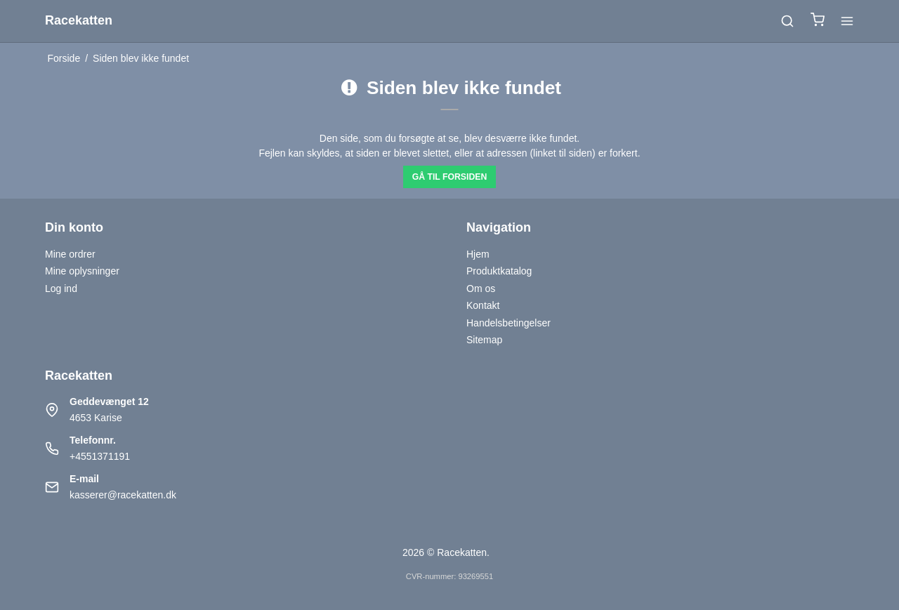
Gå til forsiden (449, 177)
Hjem (478, 254)
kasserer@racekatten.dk (123, 494)
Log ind (61, 288)
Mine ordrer (70, 254)
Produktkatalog (499, 271)
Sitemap (484, 339)
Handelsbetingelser (508, 323)
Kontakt (482, 305)
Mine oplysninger (82, 271)
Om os (480, 288)
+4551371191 (100, 456)
